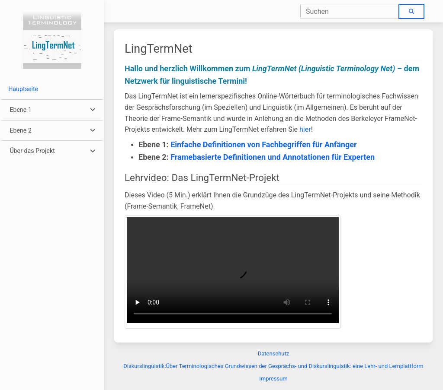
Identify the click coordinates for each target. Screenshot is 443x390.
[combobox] (350, 11)
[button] (52, 110)
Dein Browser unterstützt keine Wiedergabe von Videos (233, 270)
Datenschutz (273, 353)
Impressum (273, 378)
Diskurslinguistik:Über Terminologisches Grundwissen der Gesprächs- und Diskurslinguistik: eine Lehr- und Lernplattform (273, 366)
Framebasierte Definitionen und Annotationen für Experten (272, 157)
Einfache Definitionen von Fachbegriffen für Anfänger (263, 144)
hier (305, 129)
